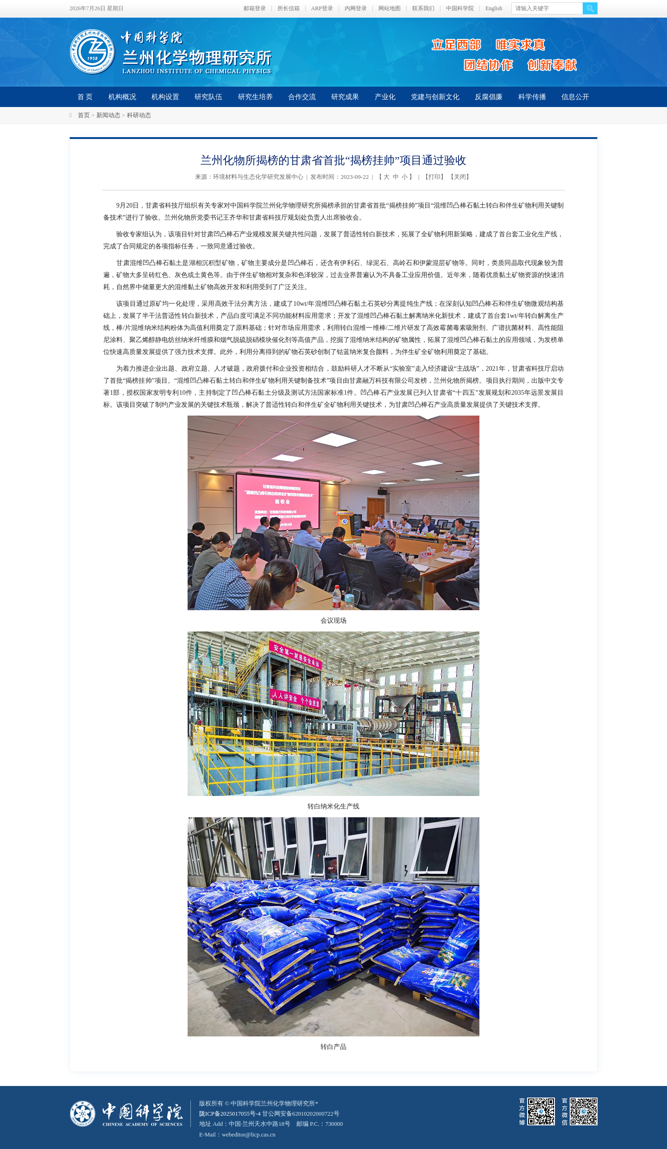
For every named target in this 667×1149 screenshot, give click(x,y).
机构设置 (165, 97)
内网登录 (356, 9)
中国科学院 (460, 9)
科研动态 (139, 115)
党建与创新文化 (435, 97)
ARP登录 (322, 9)
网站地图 (389, 9)
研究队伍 (208, 97)
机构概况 (122, 97)
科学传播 (532, 97)
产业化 (385, 97)
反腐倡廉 (489, 97)
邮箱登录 (255, 9)
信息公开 (575, 97)
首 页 (85, 97)
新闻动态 (108, 115)
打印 (434, 176)
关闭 (460, 176)
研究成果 (345, 97)
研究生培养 (255, 97)
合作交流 (302, 97)
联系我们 (423, 9)
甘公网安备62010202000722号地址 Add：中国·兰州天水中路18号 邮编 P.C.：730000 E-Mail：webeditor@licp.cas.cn (271, 1123)
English (494, 9)
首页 (84, 115)
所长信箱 (288, 9)
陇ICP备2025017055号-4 (230, 1113)
